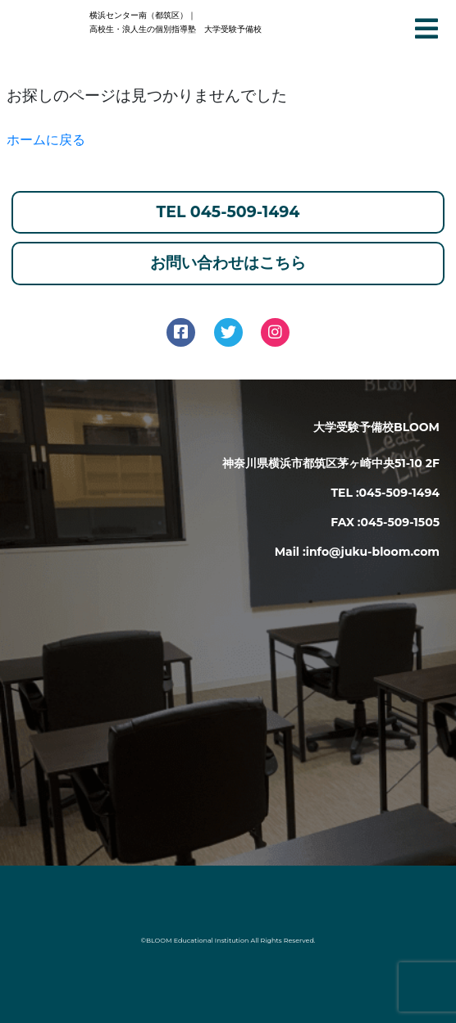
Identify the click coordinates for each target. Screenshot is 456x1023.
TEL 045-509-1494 (228, 211)
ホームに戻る (46, 140)
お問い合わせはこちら (228, 262)
